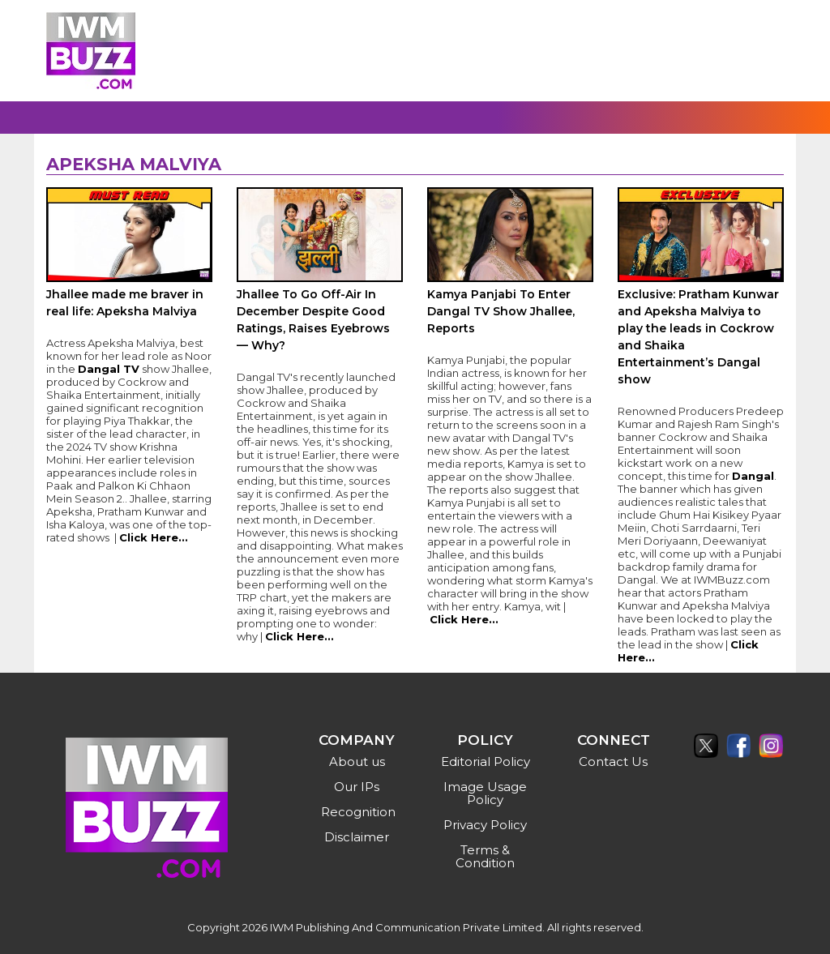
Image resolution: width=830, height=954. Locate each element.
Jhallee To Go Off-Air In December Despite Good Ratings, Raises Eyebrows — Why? (313, 320)
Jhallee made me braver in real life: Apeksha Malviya (124, 303)
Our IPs (356, 786)
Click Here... (153, 537)
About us (357, 761)
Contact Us (613, 761)
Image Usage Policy (485, 793)
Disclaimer (356, 837)
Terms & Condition (485, 856)
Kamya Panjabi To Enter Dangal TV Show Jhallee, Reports (501, 311)
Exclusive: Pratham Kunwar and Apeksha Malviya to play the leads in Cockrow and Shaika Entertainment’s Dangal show (698, 337)
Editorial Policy (485, 761)
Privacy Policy (485, 824)
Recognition (358, 811)
